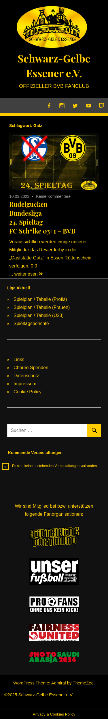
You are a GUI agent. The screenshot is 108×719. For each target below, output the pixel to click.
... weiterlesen (26, 274)
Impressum (25, 383)
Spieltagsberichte (31, 323)
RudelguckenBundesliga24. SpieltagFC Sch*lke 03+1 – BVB (42, 217)
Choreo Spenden (31, 367)
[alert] (50, 466)
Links (19, 359)
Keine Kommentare (53, 196)
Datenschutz (26, 375)
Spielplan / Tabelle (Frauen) (42, 307)
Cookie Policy (27, 391)
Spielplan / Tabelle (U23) (39, 315)
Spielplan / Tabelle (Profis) (40, 299)
